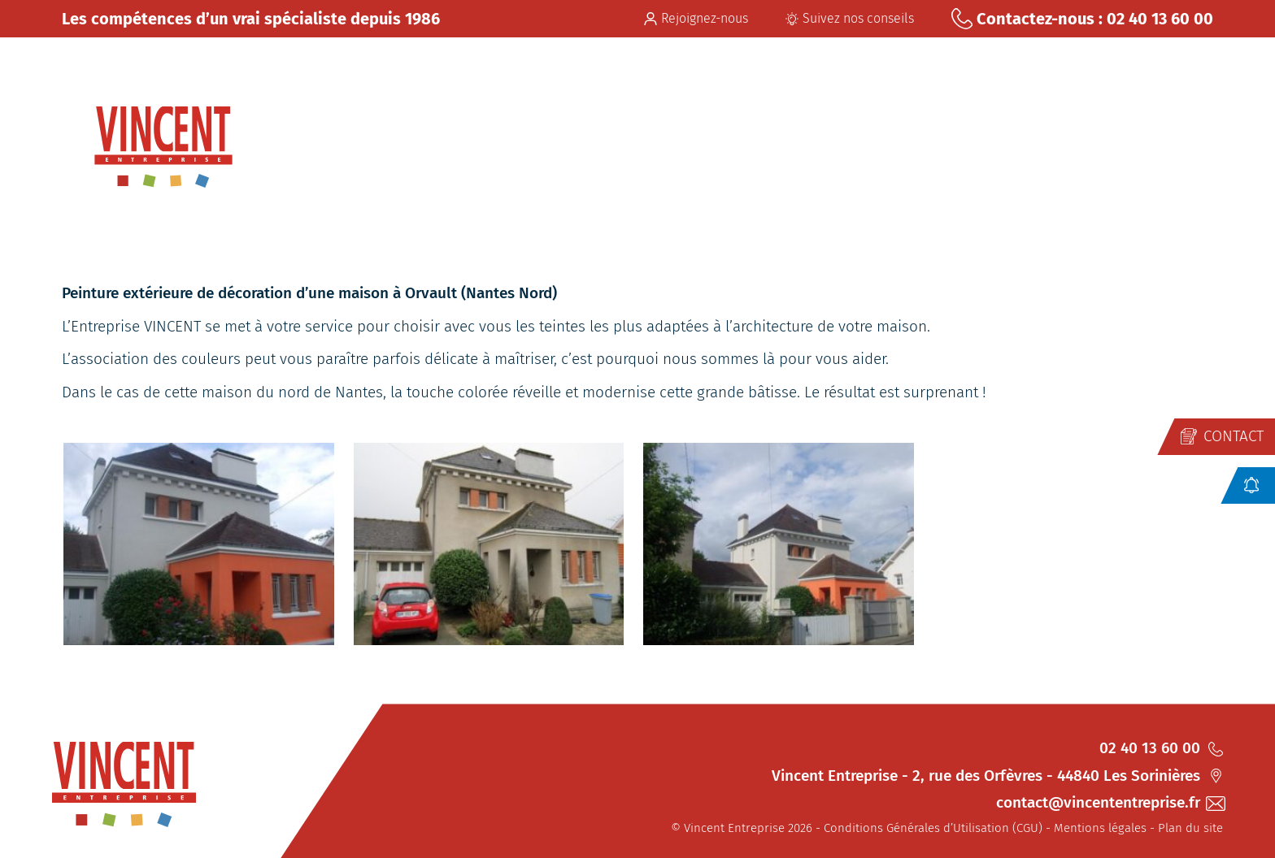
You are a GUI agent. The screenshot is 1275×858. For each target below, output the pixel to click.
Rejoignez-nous (696, 18)
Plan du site (1190, 828)
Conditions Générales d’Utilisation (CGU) (933, 828)
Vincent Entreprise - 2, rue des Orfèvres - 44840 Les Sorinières (997, 775)
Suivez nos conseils (849, 18)
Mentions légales (1100, 828)
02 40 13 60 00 (1161, 748)
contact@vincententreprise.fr (1109, 802)
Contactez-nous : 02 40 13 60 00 (1082, 18)
